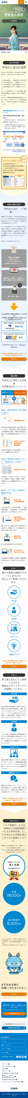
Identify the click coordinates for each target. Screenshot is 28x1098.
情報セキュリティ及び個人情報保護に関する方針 (8, 1076)
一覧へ (11, 1056)
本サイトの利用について (7, 1066)
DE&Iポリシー (5, 1071)
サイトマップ (5, 1064)
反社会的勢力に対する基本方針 (9, 1073)
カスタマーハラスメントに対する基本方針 (12, 1081)
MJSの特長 (4, 1037)
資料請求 (15, 21)
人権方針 (4, 1068)
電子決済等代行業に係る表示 (8, 1079)
